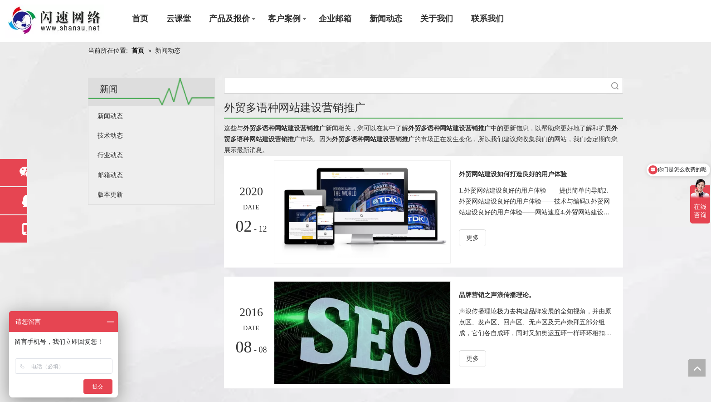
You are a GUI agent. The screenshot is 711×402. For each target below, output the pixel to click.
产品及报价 (229, 18)
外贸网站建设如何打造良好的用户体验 (513, 174)
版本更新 (110, 194)
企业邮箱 (335, 18)
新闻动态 (386, 18)
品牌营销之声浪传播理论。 (497, 295)
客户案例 (284, 18)
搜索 (615, 85)
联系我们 (487, 18)
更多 (472, 237)
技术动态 (110, 135)
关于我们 (436, 18)
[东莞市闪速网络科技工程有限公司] (54, 21)
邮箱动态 (110, 175)
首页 (140, 18)
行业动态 (110, 155)
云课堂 (178, 18)
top (697, 368)
